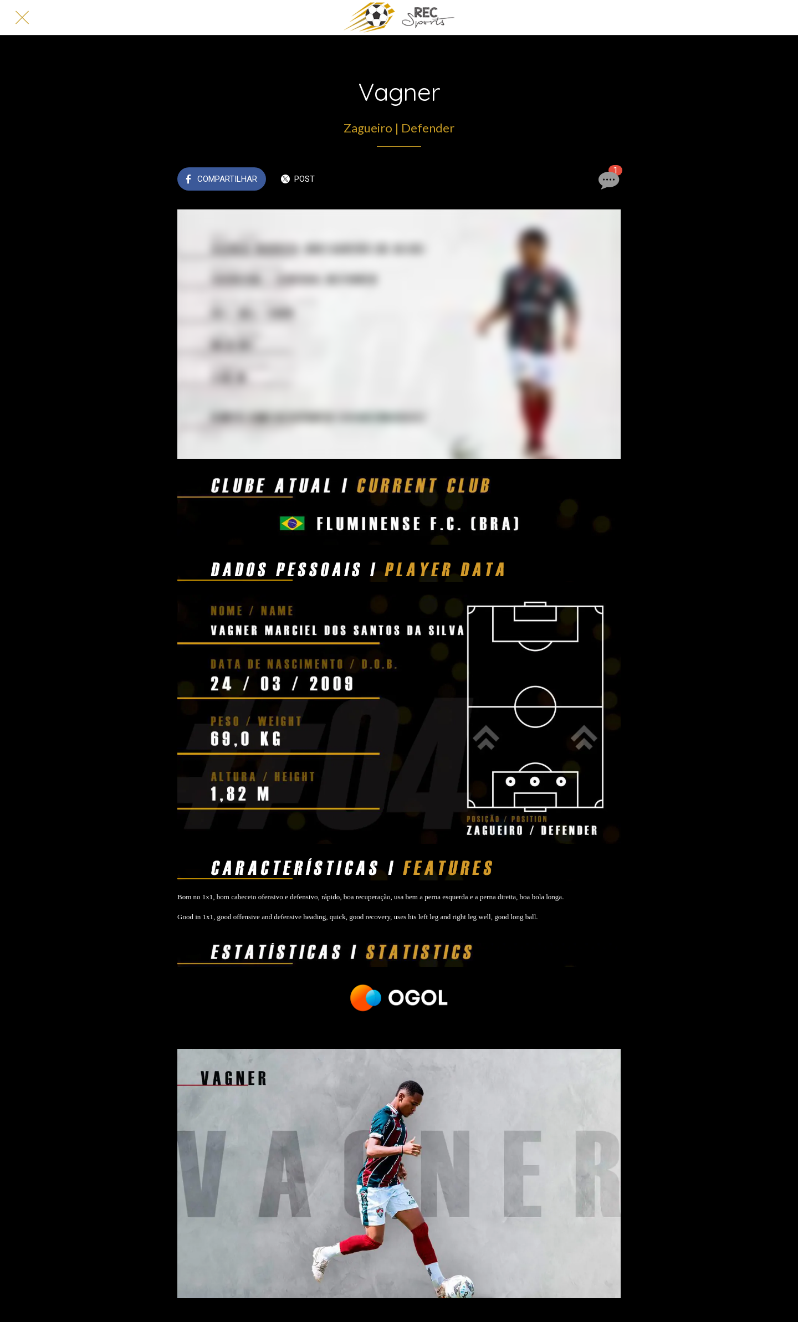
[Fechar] (22, 17)
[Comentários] (607, 180)
